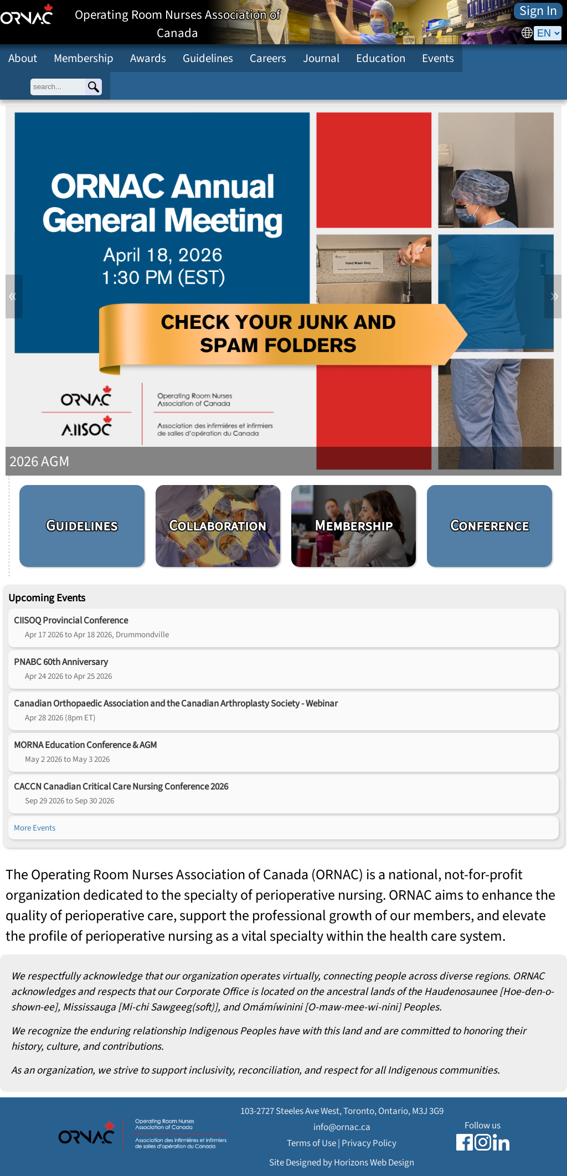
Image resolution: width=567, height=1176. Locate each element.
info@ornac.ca (341, 1127)
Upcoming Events (46, 598)
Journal (321, 58)
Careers (268, 58)
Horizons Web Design (374, 1162)
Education (380, 58)
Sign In (538, 11)
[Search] (93, 87)
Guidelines (208, 58)
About (22, 58)
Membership (84, 58)
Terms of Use (311, 1143)
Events (438, 58)
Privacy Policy (369, 1143)
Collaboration (217, 526)
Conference (489, 526)
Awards (148, 58)
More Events (34, 828)
